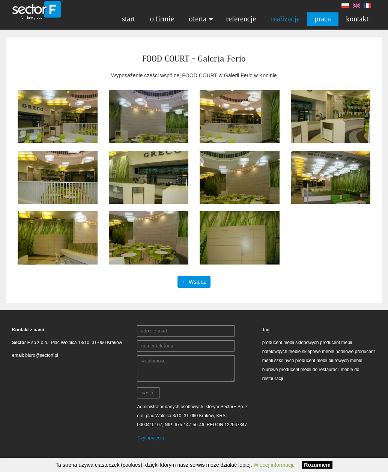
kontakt (357, 19)
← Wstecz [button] (194, 282)
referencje (241, 19)
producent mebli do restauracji (309, 369)
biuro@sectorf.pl (41, 355)
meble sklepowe (305, 351)
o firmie (162, 19)
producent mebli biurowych (322, 360)
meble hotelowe (337, 351)
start (128, 19)
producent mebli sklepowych (290, 342)
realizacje (285, 19)
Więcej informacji (273, 465)
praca (323, 19)
